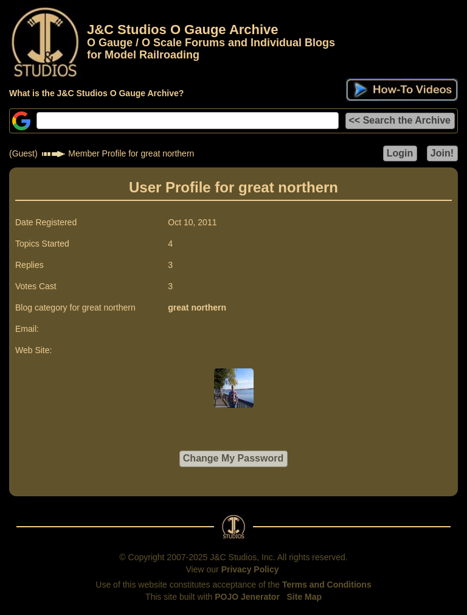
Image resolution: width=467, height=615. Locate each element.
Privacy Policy (250, 569)
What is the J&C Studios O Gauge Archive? (96, 93)
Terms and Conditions (327, 584)
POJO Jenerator (247, 597)
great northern (197, 307)
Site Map (304, 597)
